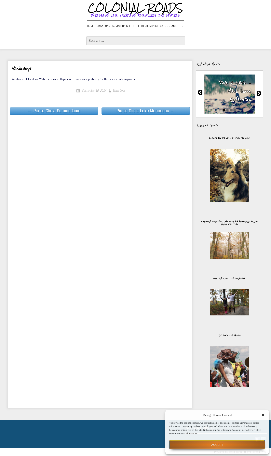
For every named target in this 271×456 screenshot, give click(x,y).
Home (90, 26)
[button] (263, 415)
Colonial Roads (135, 7)
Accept (217, 444)
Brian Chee (119, 91)
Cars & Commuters (171, 26)
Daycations (103, 26)
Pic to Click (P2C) (147, 26)
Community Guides (123, 26)
